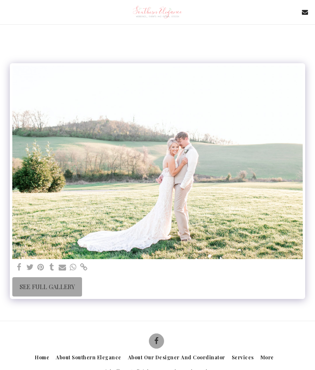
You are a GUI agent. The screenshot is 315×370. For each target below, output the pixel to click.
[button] (9, 11)
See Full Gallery (47, 287)
